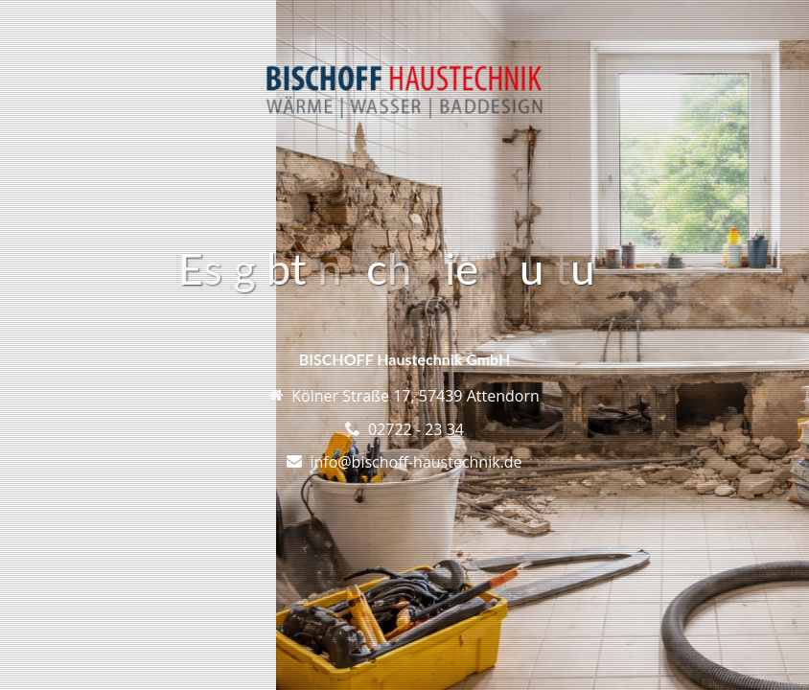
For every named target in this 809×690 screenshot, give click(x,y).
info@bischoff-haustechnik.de (415, 461)
